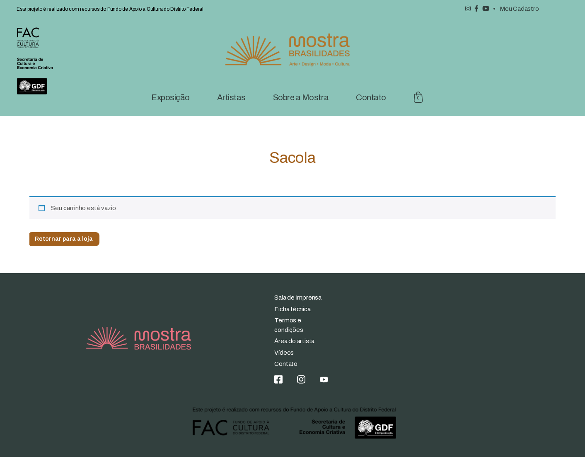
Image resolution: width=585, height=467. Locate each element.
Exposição (170, 107)
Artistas (231, 107)
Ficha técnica (292, 319)
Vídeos (284, 362)
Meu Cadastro (519, 8)
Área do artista (294, 351)
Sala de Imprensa (297, 308)
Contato (371, 107)
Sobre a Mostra (301, 107)
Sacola (418, 107)
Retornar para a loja (64, 249)
